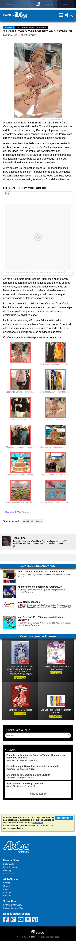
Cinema (6, 886)
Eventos (7, 895)
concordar (63, 818)
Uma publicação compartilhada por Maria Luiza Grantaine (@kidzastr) (39, 272)
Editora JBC (8, 864)
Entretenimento (39, 27)
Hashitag (7, 870)
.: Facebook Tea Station (16, 512)
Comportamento (23, 27)
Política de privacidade (13, 908)
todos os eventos (38, 793)
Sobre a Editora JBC (12, 905)
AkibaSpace (9, 27)
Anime (6, 889)
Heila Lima (12, 35)
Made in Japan (10, 867)
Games (6, 883)
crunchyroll (28, 521)
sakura (39, 521)
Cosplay (7, 892)
